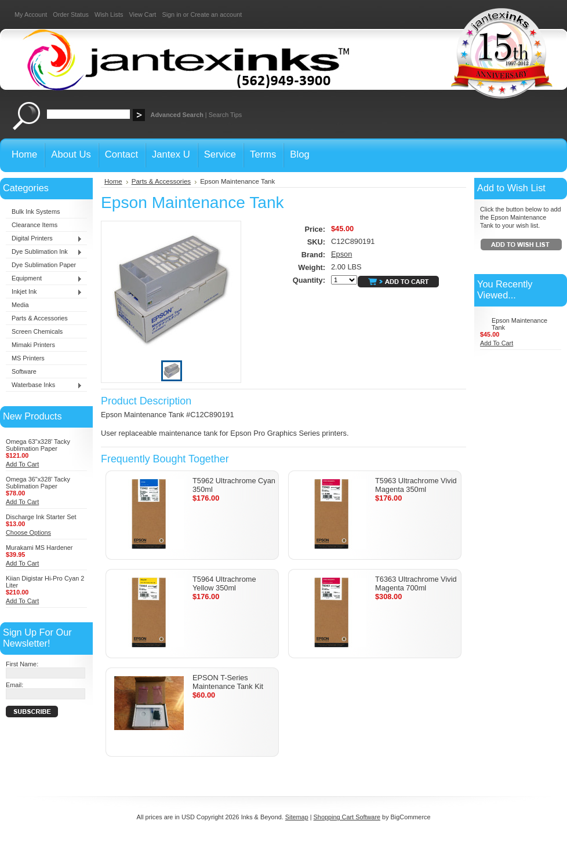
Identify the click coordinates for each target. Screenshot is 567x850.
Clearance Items (34, 224)
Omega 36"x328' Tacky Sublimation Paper (38, 483)
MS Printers (28, 358)
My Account (30, 14)
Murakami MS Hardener (39, 547)
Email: (14, 684)
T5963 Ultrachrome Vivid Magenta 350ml (416, 485)
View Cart (142, 14)
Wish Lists (108, 14)
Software (24, 371)
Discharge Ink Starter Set (41, 516)
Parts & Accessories (40, 318)
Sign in (171, 14)
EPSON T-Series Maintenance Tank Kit (227, 682)
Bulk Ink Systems (36, 211)
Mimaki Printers (33, 344)
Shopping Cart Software (347, 816)
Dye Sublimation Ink (44, 252)
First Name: (22, 664)
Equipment (44, 279)
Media (20, 304)
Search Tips (225, 114)
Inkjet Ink (44, 292)
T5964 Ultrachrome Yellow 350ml (224, 583)
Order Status (71, 14)
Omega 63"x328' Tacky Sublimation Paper (38, 445)
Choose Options (28, 532)
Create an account (216, 14)
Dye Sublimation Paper (44, 264)
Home (113, 181)
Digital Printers (44, 239)
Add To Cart (22, 464)
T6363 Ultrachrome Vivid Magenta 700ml (416, 583)
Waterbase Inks (44, 385)
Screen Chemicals (37, 331)
